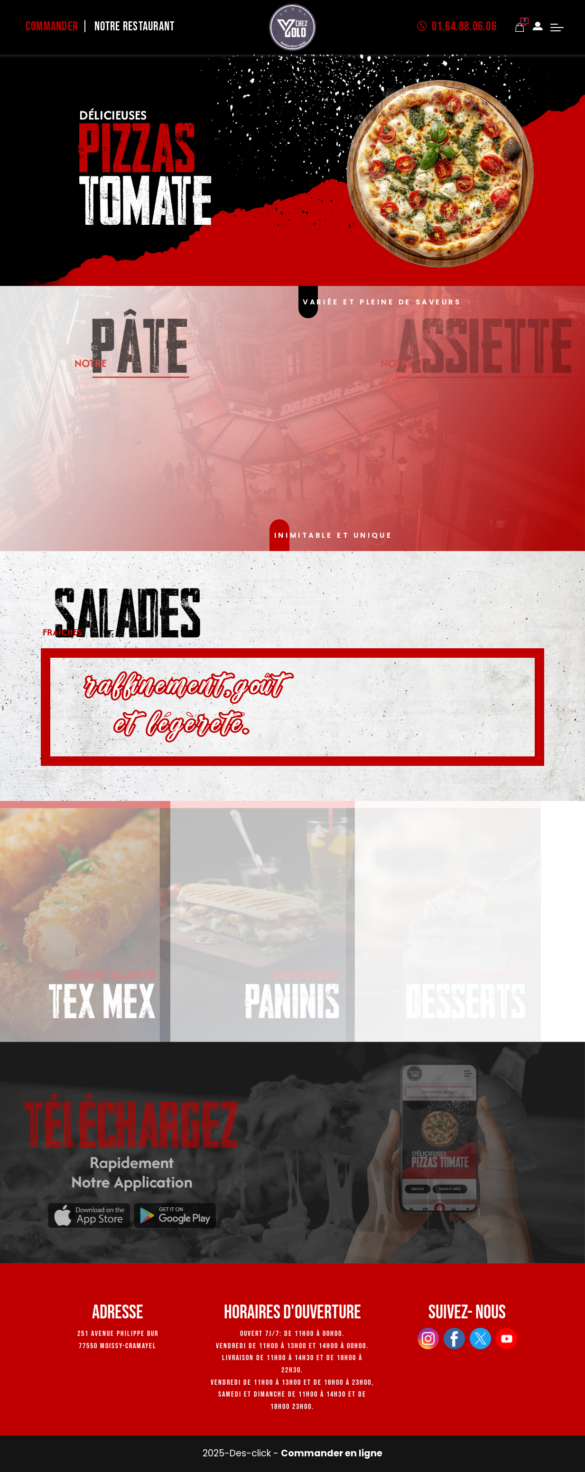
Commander (52, 26)
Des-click (250, 1453)
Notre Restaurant (134, 26)
